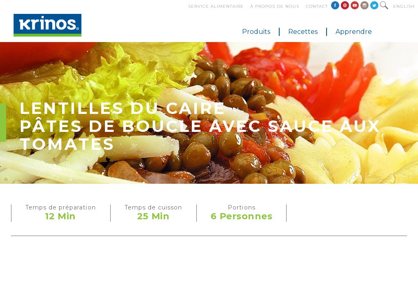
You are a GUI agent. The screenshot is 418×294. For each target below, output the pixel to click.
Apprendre (354, 32)
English (404, 6)
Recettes (303, 32)
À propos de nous (274, 6)
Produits (256, 32)
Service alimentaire (216, 6)
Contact (317, 6)
